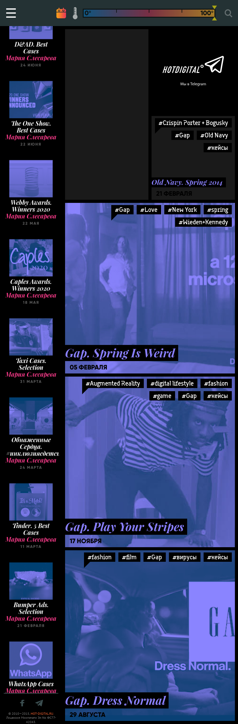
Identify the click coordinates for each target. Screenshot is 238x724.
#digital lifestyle (172, 383)
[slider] (214, 13)
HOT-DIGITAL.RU (42, 714)
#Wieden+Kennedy (203, 222)
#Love (148, 209)
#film (129, 557)
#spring (217, 209)
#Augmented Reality (113, 383)
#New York (182, 209)
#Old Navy (214, 135)
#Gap (122, 209)
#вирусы (185, 557)
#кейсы (217, 395)
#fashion (216, 383)
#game (162, 395)
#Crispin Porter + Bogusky (193, 122)
